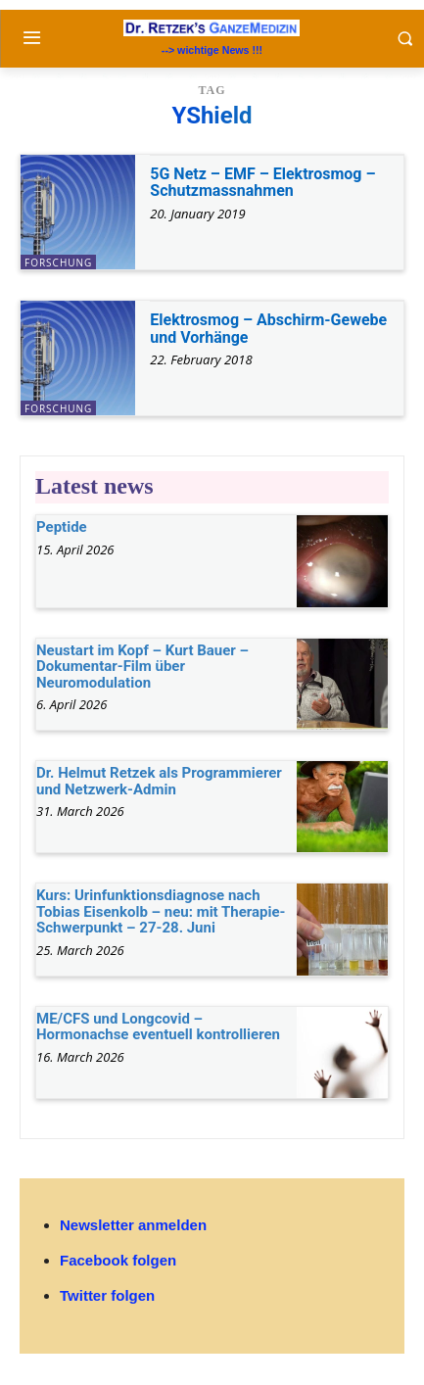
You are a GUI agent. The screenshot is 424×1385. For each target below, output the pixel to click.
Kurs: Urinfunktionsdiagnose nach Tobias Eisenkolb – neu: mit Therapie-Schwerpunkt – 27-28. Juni (161, 911)
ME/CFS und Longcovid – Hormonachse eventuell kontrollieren (158, 1027)
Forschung (58, 262)
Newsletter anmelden (133, 1225)
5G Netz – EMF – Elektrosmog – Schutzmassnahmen (262, 183)
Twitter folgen (107, 1295)
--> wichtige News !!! (212, 50)
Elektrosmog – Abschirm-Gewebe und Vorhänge (268, 328)
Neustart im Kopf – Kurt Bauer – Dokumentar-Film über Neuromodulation (142, 667)
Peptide (61, 527)
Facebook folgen (118, 1260)
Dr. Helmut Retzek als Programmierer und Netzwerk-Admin (159, 781)
